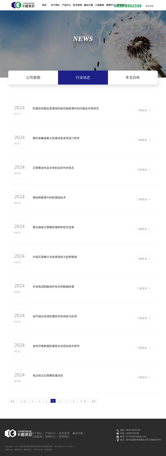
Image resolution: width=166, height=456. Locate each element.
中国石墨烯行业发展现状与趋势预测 (55, 257)
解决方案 (88, 5)
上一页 (23, 401)
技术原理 (77, 5)
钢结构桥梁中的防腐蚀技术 (49, 197)
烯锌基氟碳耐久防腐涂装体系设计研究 (56, 138)
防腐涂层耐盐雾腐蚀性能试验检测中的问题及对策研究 (66, 108)
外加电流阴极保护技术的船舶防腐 (53, 286)
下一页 (83, 401)
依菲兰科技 (38, 450)
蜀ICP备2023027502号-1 (64, 446)
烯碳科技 (18, 450)
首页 (44, 5)
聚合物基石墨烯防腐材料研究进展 (53, 227)
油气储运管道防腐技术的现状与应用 (55, 316)
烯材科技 (28, 450)
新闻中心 (110, 5)
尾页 (94, 401)
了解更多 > (143, 110)
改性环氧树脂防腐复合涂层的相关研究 (56, 346)
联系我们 (64, 436)
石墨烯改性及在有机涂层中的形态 (53, 167)
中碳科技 (48, 450)
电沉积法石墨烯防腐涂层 (48, 375)
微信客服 (149, 6)
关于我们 (55, 5)
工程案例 (99, 5)
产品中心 (66, 5)
